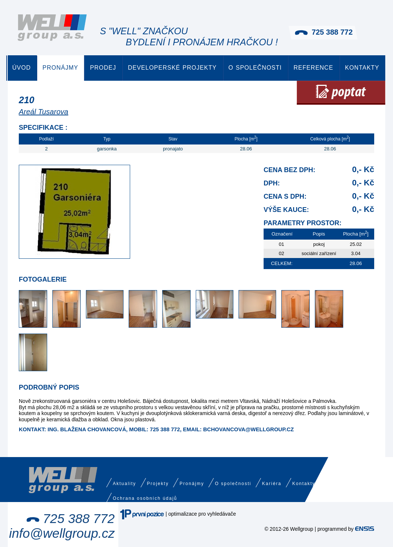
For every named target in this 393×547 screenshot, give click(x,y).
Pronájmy (60, 68)
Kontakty (362, 68)
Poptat (341, 93)
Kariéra (272, 483)
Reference (313, 68)
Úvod (21, 68)
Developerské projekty (172, 68)
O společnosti (255, 68)
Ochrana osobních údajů (145, 498)
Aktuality (124, 483)
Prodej (103, 68)
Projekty (158, 483)
